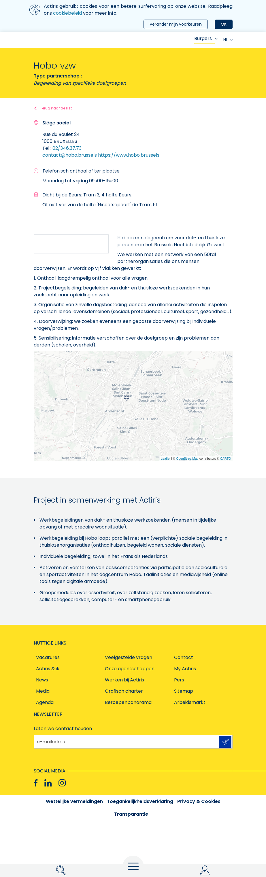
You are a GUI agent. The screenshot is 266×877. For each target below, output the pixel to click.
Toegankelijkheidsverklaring (140, 801)
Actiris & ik (47, 668)
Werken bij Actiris (124, 680)
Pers (179, 680)
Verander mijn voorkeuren (176, 24)
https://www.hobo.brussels (128, 155)
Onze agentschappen (129, 668)
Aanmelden (225, 742)
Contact (183, 657)
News (42, 680)
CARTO (225, 458)
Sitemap (183, 691)
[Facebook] (35, 782)
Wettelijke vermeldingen (74, 801)
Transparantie (131, 814)
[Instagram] (62, 782)
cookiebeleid (67, 13)
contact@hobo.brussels (69, 155)
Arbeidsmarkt (189, 702)
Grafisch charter (124, 691)
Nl (228, 40)
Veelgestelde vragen (128, 657)
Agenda (45, 702)
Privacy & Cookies (198, 801)
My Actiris (185, 668)
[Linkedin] (48, 782)
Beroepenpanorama (128, 702)
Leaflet (165, 458)
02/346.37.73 (67, 148)
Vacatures (48, 657)
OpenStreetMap (187, 458)
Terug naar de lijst (56, 108)
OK (224, 24)
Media (43, 691)
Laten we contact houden (63, 728)
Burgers (206, 38)
